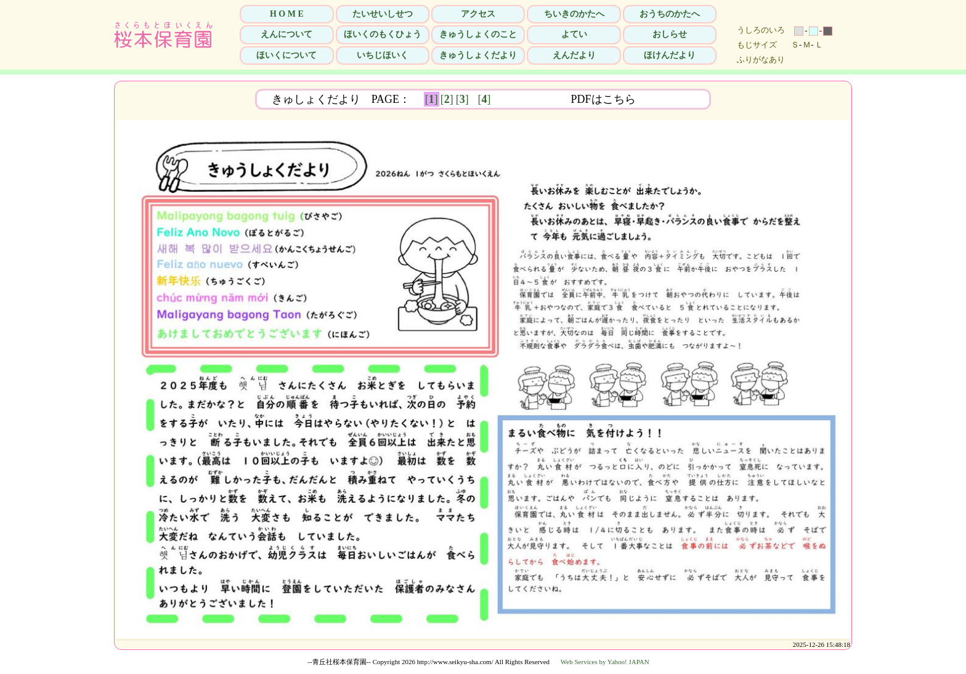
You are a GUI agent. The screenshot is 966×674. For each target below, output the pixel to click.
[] (431, 99)
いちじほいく (382, 55)
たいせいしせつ (382, 13)
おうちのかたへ (669, 13)
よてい (574, 34)
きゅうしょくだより (478, 55)
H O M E (287, 13)
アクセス (478, 13)
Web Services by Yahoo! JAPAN (605, 661)
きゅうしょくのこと (478, 34)
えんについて (286, 34)
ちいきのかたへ (574, 13)
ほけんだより (670, 55)
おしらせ (669, 34)
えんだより (574, 55)
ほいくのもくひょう (382, 34)
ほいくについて (286, 55)
